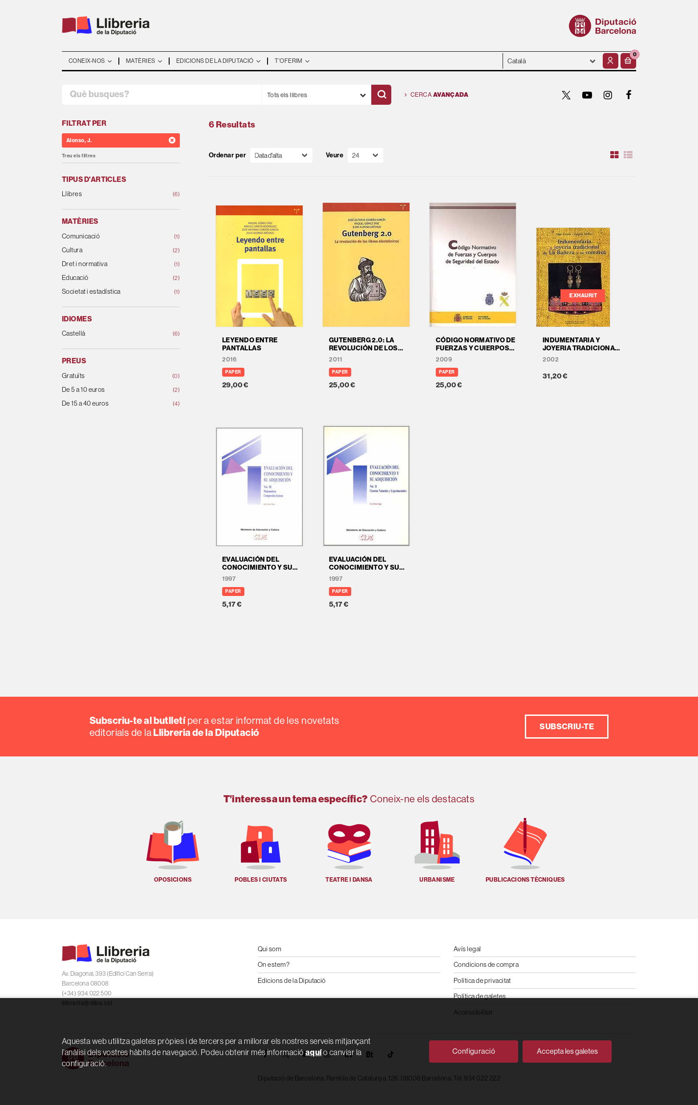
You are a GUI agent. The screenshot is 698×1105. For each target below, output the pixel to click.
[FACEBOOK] (629, 95)
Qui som (269, 949)
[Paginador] (365, 155)
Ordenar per (227, 155)
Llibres (110, 194)
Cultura (110, 250)
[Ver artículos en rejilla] (614, 155)
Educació (110, 278)
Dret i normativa (110, 264)
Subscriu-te (567, 726)
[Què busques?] (161, 95)
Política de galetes (480, 996)
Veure (334, 155)
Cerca (436, 95)
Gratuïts (110, 376)
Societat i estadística (110, 292)
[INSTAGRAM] (608, 95)
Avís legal (467, 949)
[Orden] (281, 155)
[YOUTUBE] (587, 95)
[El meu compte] (610, 61)
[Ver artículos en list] (628, 155)
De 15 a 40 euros (110, 403)
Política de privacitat (482, 980)
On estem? (273, 964)
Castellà (110, 334)
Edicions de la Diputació (292, 980)
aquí (313, 1052)
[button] (628, 61)
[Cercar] (381, 95)
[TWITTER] (566, 95)
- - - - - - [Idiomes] (552, 60)
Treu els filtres (78, 155)
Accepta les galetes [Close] (567, 1051)
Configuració (473, 1051)
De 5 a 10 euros (110, 390)
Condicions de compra (486, 964)
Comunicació (110, 236)
